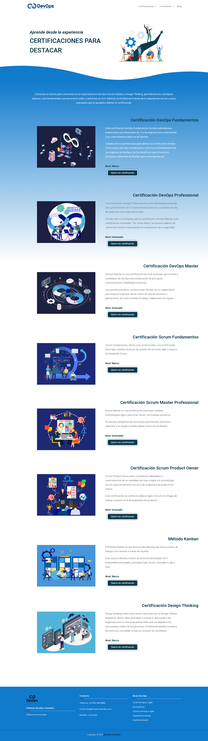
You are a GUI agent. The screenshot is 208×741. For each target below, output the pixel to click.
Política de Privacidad (36, 714)
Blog (179, 6)
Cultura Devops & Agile (143, 711)
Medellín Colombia (88, 715)
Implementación (140, 720)
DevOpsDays (139, 707)
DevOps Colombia (112, 734)
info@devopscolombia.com (99, 709)
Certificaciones (147, 6)
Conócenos (167, 6)
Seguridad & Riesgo (142, 715)
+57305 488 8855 (97, 703)
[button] (155, 6)
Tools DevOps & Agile (143, 702)
